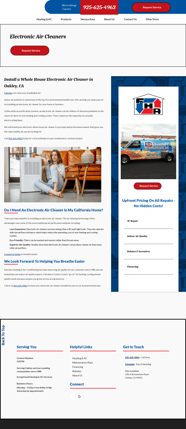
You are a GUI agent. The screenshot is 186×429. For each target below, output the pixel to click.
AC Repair (132, 221)
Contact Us (130, 19)
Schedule (129, 364)
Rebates (76, 371)
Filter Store (152, 19)
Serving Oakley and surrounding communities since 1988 (33, 370)
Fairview (8, 93)
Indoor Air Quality (137, 236)
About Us (109, 19)
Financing (132, 266)
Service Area (88, 19)
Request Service (31, 50)
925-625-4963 (99, 7)
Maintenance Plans (82, 362)
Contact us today (12, 254)
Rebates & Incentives (138, 251)
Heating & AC (44, 19)
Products (66, 19)
